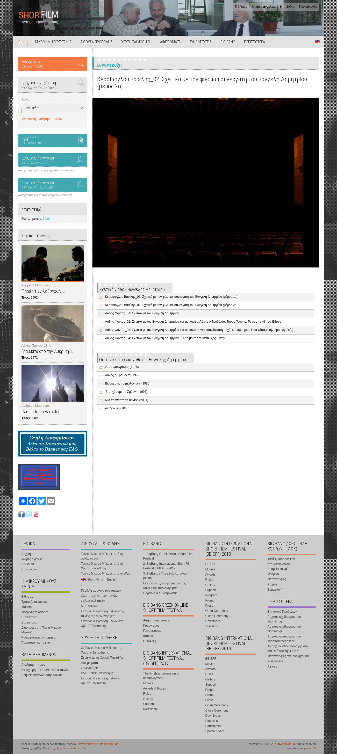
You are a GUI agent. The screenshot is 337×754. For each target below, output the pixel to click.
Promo (209, 600)
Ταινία (25, 99)
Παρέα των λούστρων (41, 291)
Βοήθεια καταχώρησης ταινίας (41, 675)
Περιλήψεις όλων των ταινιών (101, 590)
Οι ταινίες (149, 641)
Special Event (214, 731)
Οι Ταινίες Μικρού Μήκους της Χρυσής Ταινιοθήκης (101, 650)
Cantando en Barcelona (41, 411)
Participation (214, 726)
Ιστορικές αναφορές (34, 612)
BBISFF (210, 564)
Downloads (213, 621)
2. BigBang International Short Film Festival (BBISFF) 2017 (167, 566)
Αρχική (20, 42)
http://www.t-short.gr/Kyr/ (72, 748)
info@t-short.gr (108, 743)
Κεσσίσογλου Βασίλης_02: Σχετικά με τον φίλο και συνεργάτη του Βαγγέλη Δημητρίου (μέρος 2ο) (171, 305)
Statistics (211, 626)
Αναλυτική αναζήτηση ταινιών (42, 119)
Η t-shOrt (287, 7)
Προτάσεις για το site (35, 642)
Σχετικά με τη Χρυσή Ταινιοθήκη (103, 657)
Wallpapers (275, 661)
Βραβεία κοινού (278, 569)
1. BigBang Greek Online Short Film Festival (168, 556)
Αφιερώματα (89, 663)
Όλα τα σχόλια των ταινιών (99, 596)
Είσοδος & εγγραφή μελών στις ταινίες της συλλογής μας (102, 614)
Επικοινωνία (307, 7)
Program (211, 595)
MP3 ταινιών (89, 606)
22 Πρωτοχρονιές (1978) (122, 367)
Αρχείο (272, 584)
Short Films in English (317, 42)
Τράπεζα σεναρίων (34, 602)
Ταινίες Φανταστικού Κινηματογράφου (281, 561)
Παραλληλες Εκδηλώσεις (160, 593)
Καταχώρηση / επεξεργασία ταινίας (45, 670)
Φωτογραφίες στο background (288, 656)
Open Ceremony (216, 611)
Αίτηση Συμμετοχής (156, 620)
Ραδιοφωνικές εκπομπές (38, 637)
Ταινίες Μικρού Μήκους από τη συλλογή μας (102, 556)
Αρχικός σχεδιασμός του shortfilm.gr (284, 619)
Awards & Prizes (154, 688)
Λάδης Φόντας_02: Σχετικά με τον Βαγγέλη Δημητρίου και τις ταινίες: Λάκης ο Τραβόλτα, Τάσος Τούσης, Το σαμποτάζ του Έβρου (193, 321)
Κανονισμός (151, 625)
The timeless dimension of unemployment (161, 676)
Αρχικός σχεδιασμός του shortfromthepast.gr (284, 639)
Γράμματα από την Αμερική (45, 351)
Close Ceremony (216, 616)
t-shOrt (286, 743)
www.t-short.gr (87, 743)
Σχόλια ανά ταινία (93, 601)
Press (209, 605)
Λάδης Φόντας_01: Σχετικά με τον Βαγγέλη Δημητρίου (142, 313)
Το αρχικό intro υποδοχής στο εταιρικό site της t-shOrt (288, 648)
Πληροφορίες (152, 631)
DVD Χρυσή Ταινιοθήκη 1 (98, 673)
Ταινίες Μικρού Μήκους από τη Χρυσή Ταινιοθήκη (102, 566)
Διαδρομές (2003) (117, 408)
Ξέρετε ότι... (29, 622)
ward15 (311, 748)
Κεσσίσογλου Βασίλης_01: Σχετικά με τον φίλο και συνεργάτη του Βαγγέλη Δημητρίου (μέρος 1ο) (171, 297)
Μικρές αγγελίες (263, 7)
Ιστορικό (149, 636)
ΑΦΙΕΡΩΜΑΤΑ (170, 42)
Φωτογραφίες (277, 579)
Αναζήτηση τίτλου (33, 664)
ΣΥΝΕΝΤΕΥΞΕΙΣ (200, 42)
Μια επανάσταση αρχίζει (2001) (126, 400)
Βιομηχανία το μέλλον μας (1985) (127, 383)
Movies (148, 683)
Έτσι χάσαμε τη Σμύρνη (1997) (126, 392)
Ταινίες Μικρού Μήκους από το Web (105, 573)
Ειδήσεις (240, 7)
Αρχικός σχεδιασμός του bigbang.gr (284, 629)
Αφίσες (272, 666)
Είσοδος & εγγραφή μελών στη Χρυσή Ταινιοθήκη (102, 623)
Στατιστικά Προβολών (282, 611)
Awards (210, 574)
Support (148, 704)
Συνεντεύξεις (89, 668)
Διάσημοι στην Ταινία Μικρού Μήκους (41, 630)
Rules (147, 693)
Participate (150, 709)
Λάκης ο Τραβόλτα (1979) (123, 375)
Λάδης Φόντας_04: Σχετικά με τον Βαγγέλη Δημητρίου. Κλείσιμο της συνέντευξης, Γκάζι (165, 338)
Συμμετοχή (275, 589)
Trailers (26, 607)
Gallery (148, 699)
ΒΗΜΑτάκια (29, 617)
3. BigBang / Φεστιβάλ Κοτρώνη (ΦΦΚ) (165, 576)
